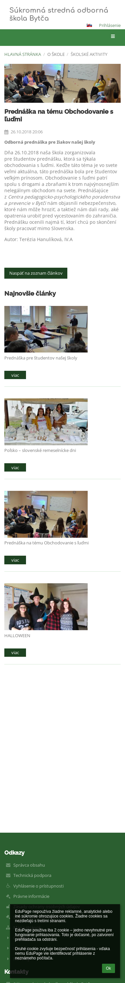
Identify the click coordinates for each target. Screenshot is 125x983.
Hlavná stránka (22, 54)
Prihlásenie (110, 25)
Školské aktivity (89, 54)
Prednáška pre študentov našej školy (40, 358)
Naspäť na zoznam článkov (36, 273)
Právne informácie (31, 896)
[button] (89, 25)
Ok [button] (108, 968)
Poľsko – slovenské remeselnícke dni (40, 450)
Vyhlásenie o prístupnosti (38, 886)
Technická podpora (32, 875)
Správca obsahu (29, 865)
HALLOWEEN (17, 635)
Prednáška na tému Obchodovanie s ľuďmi (46, 543)
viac (15, 375)
